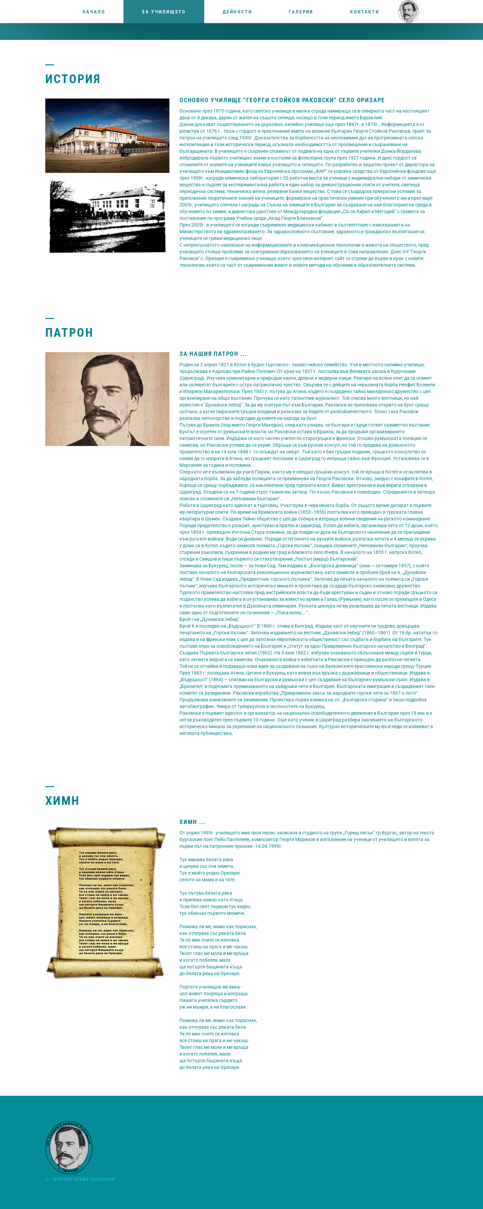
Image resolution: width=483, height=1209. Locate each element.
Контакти (364, 11)
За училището (164, 11)
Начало (94, 11)
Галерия (301, 11)
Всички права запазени (84, 1179)
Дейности (237, 11)
